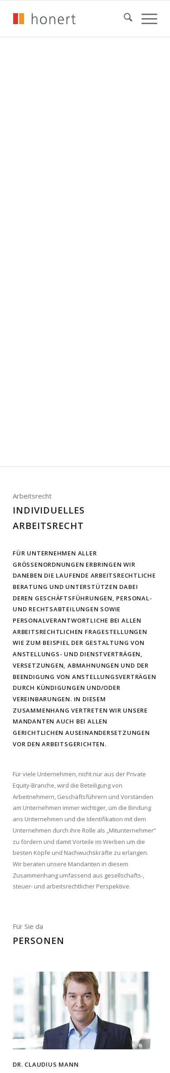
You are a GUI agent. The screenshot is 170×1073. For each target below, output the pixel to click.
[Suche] (123, 18)
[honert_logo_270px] (70, 18)
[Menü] (144, 18)
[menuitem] (123, 18)
